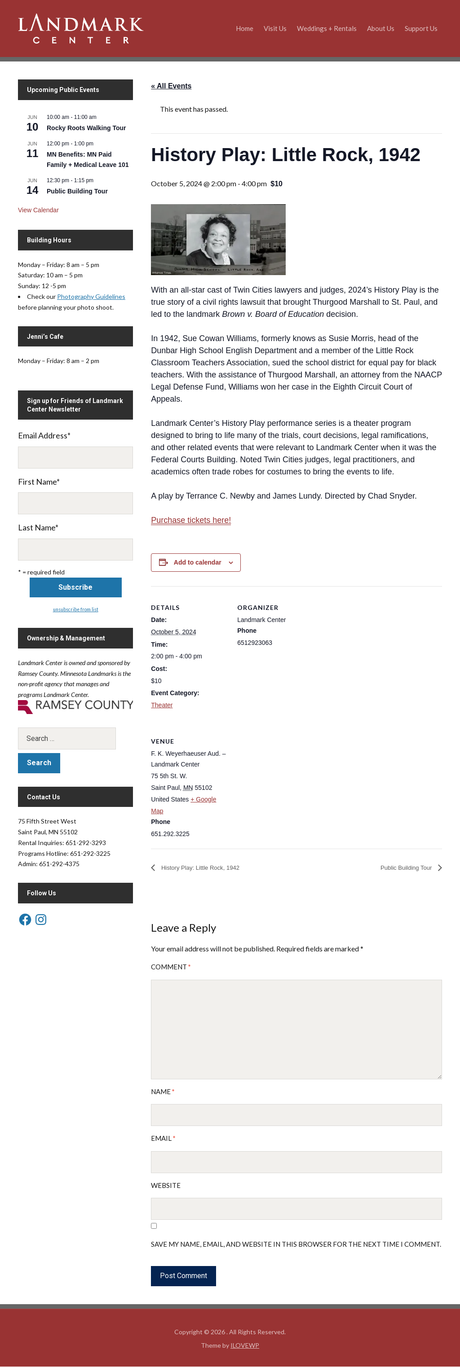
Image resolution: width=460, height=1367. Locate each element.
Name (163, 1092)
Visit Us (275, 28)
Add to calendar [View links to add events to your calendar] (197, 562)
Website (166, 1186)
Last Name (38, 527)
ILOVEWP (244, 1345)
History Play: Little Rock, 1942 (208, 868)
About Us (380, 28)
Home (244, 28)
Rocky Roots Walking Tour (86, 127)
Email (163, 1139)
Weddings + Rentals (327, 28)
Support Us (421, 28)
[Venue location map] (284, 781)
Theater (161, 705)
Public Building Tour (400, 868)
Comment (171, 968)
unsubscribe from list (75, 609)
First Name (39, 481)
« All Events (171, 86)
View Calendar (38, 210)
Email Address (44, 435)
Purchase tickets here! (191, 520)
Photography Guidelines (91, 296)
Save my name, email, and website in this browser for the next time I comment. (296, 1245)
